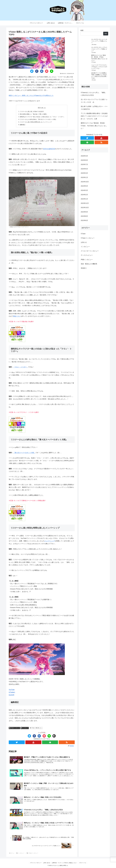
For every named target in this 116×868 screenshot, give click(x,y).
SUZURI (11, 695)
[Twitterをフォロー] (17, 742)
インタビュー (24, 728)
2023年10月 (85, 207)
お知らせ (84, 242)
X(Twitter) (12, 692)
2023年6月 (84, 220)
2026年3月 (84, 156)
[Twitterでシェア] (31, 71)
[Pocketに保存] (46, 71)
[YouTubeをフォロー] (33, 742)
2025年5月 (84, 169)
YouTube (12, 690)
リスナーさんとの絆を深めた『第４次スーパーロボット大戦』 (38, 119)
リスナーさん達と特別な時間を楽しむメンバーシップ (36, 122)
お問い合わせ (46, 863)
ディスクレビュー (87, 255)
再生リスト (17, 316)
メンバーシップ (49, 541)
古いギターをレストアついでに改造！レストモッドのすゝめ (94, 101)
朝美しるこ (39, 728)
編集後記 (22, 125)
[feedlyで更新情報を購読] (50, 742)
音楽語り (84, 268)
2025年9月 (84, 160)
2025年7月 (84, 164)
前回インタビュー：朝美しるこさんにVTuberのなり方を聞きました (31, 95)
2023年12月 (85, 203)
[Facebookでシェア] (36, 71)
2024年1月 (84, 199)
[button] (54, 736)
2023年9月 (84, 212)
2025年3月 (84, 173)
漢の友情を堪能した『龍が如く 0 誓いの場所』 (34, 114)
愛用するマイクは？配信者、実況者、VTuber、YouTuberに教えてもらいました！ (94, 125)
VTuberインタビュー (14, 728)
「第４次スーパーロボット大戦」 (24, 453)
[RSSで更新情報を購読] (67, 742)
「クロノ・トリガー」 (20, 367)
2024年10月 (85, 182)
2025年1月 (84, 177)
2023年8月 (84, 216)
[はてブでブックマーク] (41, 71)
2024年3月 (84, 190)
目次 (39, 108)
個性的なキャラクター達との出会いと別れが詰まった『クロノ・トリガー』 (42, 117)
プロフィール (82, 863)
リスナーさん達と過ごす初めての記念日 (32, 111)
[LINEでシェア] (51, 71)
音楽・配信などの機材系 (89, 264)
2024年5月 (84, 186)
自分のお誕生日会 (49, 149)
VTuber (32, 728)
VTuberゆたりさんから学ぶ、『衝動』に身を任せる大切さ (93, 94)
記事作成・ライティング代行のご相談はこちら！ (64, 863)
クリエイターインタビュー (90, 251)
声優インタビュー (87, 259)
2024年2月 (84, 194)
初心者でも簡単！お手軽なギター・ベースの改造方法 (94, 108)
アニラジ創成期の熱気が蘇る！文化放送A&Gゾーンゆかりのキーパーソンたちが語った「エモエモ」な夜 (94, 116)
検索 (81, 30)
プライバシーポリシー (36, 863)
